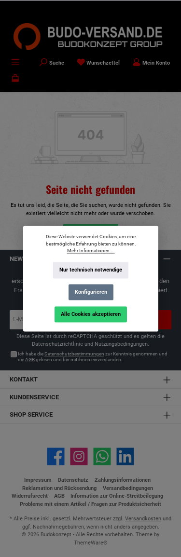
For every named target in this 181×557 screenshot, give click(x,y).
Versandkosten (143, 519)
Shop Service (31, 414)
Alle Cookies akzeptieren (91, 314)
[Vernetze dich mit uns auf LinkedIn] (125, 456)
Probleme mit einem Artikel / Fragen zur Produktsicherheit (90, 504)
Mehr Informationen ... (90, 250)
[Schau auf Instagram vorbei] (79, 456)
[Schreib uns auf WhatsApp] (102, 456)
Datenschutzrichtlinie (57, 344)
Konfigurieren (90, 292)
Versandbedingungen (128, 488)
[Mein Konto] (151, 63)
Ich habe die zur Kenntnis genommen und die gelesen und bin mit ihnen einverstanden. (92, 356)
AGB (30, 359)
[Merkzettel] (98, 63)
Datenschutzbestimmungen (74, 353)
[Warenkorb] (15, 79)
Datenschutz (73, 480)
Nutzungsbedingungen (121, 344)
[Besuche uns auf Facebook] (56, 456)
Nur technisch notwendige (90, 270)
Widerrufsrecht (30, 496)
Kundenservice (34, 397)
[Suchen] (51, 63)
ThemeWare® (91, 543)
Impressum (38, 480)
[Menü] (15, 63)
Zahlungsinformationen (123, 480)
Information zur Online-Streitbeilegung (116, 496)
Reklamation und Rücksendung (59, 488)
